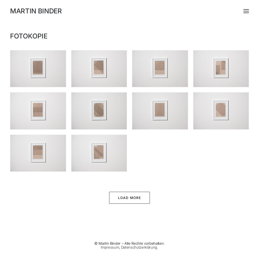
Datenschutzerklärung (139, 247)
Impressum (110, 247)
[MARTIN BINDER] (129, 11)
